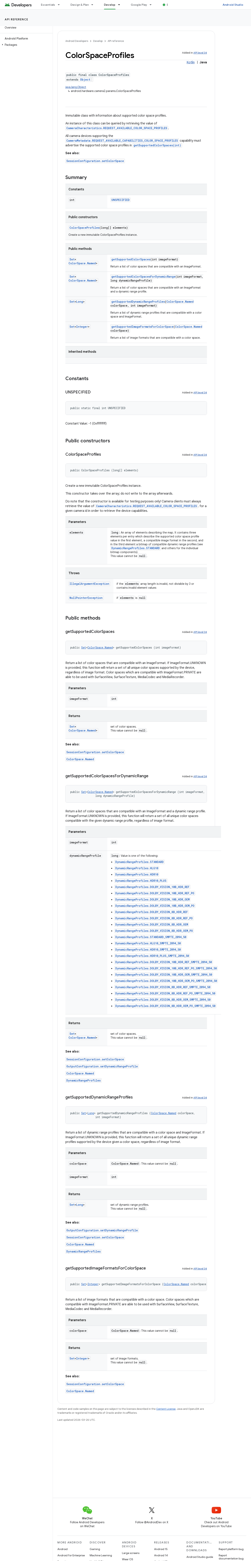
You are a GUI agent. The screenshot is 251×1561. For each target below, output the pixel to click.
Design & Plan (79, 4)
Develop (98, 41)
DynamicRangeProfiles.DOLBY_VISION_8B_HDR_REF (151, 912)
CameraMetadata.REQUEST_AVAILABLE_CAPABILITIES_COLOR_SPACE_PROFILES (122, 140)
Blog (170, 4)
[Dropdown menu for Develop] (121, 4)
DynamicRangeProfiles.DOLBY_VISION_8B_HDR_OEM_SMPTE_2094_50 (162, 999)
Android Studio (233, 4)
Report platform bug (231, 1549)
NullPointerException (86, 598)
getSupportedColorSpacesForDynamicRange (143, 276)
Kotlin (191, 62)
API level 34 (200, 52)
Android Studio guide (199, 1557)
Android (62, 1549)
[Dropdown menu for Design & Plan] (94, 4)
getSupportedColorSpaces (130, 259)
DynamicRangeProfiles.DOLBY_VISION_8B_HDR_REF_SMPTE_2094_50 (162, 987)
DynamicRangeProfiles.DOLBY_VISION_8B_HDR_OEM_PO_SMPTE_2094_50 (165, 1006)
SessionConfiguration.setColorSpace (95, 161)
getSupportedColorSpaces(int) (157, 145)
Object (85, 79)
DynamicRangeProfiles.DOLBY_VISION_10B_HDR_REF (152, 887)
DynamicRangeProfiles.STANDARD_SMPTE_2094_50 (150, 937)
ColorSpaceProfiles (84, 227)
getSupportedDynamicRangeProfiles (138, 301)
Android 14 (161, 1555)
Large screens (130, 1553)
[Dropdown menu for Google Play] (152, 4)
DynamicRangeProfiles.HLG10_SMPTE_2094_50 (148, 943)
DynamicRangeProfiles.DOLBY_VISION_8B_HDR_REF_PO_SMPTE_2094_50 (165, 993)
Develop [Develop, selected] (110, 4)
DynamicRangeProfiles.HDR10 (136, 874)
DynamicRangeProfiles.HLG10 (136, 868)
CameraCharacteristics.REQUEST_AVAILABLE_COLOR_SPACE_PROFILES (116, 128)
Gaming (95, 1549)
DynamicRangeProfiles (83, 1080)
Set (72, 259)
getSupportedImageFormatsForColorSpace (142, 326)
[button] (25, 45)
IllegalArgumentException (89, 584)
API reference (16, 19)
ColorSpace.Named (82, 263)
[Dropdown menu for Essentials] (60, 4)
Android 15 (161, 1549)
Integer (82, 326)
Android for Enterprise (71, 1555)
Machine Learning (101, 1555)
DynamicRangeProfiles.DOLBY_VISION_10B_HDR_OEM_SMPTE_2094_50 (163, 974)
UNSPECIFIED (120, 200)
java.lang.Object (75, 87)
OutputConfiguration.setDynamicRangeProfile (102, 1066)
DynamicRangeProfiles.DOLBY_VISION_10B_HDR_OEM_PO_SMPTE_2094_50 (166, 981)
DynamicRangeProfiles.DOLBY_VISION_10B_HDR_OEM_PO (154, 906)
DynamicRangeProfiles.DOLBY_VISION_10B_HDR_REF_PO (154, 893)
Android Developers (76, 41)
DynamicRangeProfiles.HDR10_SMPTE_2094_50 (148, 949)
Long (79, 301)
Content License (166, 1409)
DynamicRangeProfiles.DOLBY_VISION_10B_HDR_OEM (152, 899)
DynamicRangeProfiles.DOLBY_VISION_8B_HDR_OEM (151, 924)
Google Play (139, 4)
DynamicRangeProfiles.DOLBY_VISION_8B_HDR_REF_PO (154, 918)
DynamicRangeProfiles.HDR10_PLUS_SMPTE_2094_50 (152, 956)
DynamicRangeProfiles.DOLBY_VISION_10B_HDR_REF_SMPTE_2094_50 (163, 962)
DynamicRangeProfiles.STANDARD (135, 548)
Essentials (48, 4)
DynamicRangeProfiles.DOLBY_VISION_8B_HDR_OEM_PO (154, 931)
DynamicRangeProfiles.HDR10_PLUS (140, 881)
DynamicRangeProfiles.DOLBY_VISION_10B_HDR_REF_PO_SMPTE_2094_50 (166, 968)
